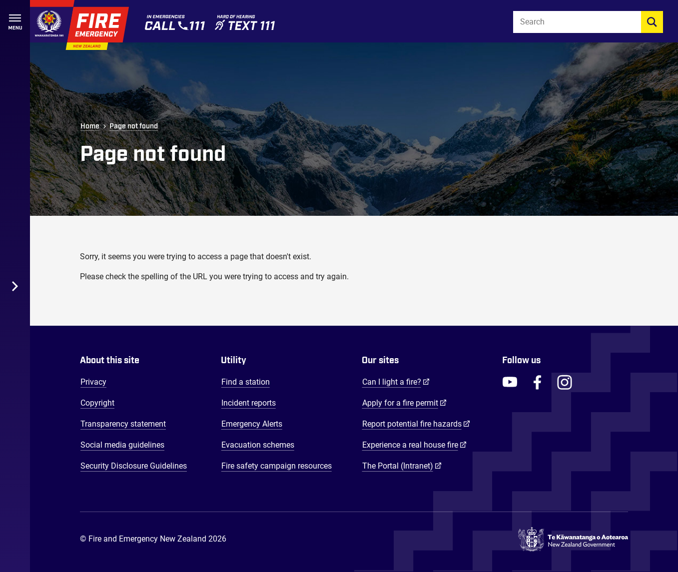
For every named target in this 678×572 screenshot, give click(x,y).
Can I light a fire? (396, 382)
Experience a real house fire (414, 445)
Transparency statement (123, 424)
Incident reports (248, 403)
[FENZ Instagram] (564, 382)
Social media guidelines (122, 445)
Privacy (93, 382)
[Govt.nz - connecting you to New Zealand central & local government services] (573, 539)
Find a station (245, 382)
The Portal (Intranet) (402, 466)
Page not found (133, 126)
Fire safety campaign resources (276, 466)
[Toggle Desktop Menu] (15, 286)
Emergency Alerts (251, 424)
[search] (652, 22)
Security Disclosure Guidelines (133, 466)
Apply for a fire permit (404, 403)
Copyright (97, 403)
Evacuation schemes (257, 445)
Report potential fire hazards (416, 424)
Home (89, 126)
